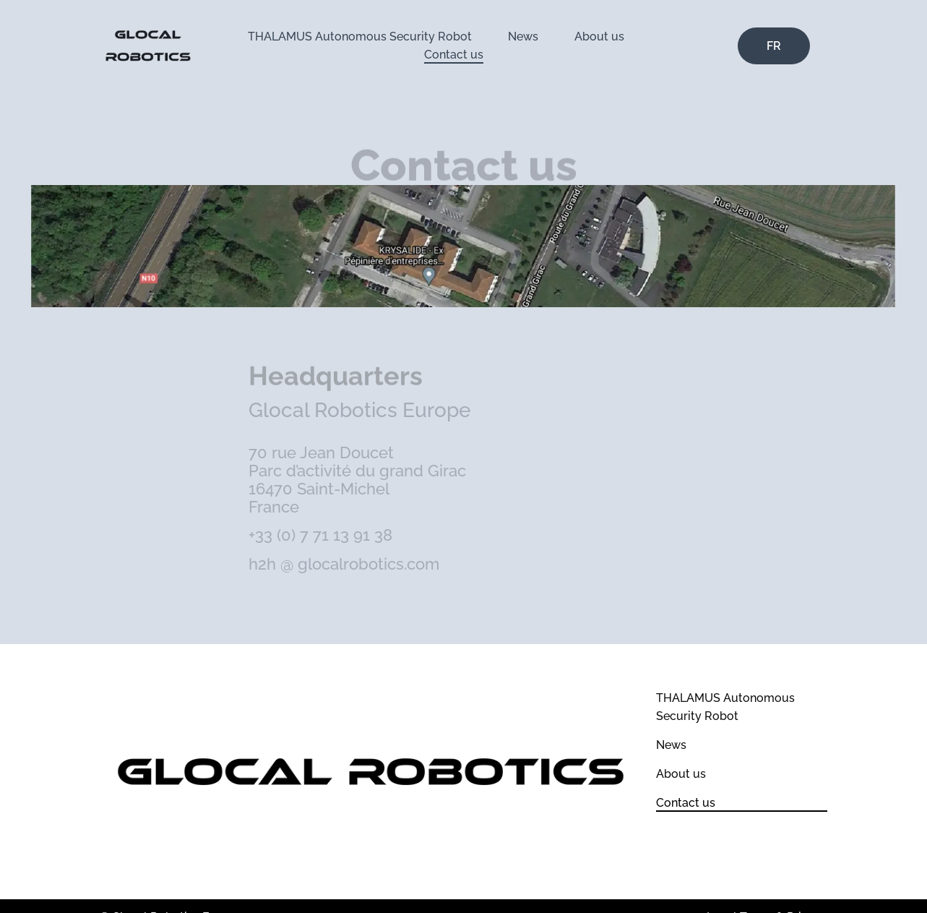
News (523, 36)
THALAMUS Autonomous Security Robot (360, 36)
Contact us (453, 54)
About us (599, 36)
